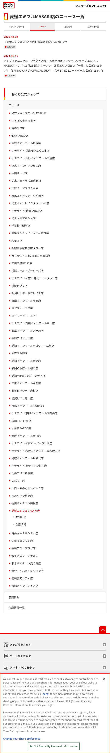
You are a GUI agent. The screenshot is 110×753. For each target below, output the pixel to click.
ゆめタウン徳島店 (22, 496)
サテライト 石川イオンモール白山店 (33, 323)
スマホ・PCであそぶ (22, 667)
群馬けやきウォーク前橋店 (27, 196)
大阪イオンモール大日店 (26, 436)
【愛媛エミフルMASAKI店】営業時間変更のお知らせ (35, 42)
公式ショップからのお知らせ (28, 113)
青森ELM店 (18, 128)
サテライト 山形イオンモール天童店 (33, 158)
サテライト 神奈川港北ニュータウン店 (34, 278)
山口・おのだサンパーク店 (27, 488)
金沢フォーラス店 (22, 308)
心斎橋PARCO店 (21, 428)
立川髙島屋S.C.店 (21, 263)
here (45, 694)
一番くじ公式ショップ (24, 94)
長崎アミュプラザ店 (23, 548)
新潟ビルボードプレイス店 (27, 293)
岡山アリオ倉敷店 (22, 473)
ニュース (42, 26)
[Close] (104, 679)
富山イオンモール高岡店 (26, 301)
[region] (55, 713)
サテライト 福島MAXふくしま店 (30, 150)
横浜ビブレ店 (19, 286)
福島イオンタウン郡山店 (26, 166)
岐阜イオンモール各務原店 (27, 331)
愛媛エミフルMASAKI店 (25, 511)
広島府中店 (18, 481)
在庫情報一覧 (93, 26)
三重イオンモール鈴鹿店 (26, 383)
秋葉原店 (16, 241)
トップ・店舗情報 (16, 26)
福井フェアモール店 (23, 316)
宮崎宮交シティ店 (22, 578)
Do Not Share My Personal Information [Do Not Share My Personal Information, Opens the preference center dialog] (54, 746)
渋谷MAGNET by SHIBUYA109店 (30, 256)
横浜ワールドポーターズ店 (27, 270)
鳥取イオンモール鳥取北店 (27, 458)
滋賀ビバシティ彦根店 (24, 390)
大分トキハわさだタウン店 (27, 571)
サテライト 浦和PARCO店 (26, 211)
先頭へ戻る (102, 629)
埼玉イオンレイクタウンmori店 (30, 203)
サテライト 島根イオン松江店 (29, 466)
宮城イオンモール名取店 (26, 143)
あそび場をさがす (20, 645)
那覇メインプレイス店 (24, 586)
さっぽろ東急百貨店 (23, 121)
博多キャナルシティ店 (24, 533)
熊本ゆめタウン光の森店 (26, 563)
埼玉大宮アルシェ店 (23, 218)
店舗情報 (68, 26)
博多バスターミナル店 (24, 556)
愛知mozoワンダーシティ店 (28, 376)
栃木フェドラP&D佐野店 (26, 180)
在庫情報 (20, 524)
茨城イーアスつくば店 (24, 188)
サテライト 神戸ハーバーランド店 (31, 443)
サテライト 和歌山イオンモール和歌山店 (35, 451)
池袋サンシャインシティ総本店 (30, 233)
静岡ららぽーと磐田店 (24, 368)
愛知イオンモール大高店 (26, 361)
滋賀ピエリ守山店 (22, 398)
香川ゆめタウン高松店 (24, 503)
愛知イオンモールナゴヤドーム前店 (32, 345)
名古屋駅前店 (19, 353)
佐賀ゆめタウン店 (22, 541)
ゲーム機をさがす (20, 656)
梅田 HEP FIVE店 (21, 421)
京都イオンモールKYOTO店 (27, 406)
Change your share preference (21, 738)
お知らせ (11, 46)
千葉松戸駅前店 (20, 225)
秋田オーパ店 (19, 173)
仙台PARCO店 (19, 135)
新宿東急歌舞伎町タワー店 (27, 248)
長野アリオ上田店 (22, 338)
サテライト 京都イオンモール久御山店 (34, 413)
